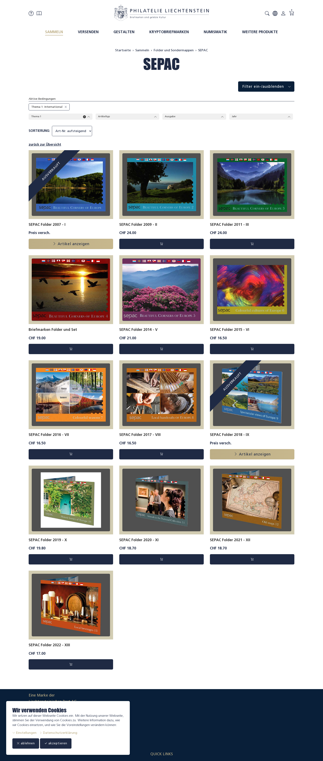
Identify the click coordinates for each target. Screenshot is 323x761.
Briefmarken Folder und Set (53, 330)
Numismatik (215, 32)
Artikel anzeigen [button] (71, 244)
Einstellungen (24, 733)
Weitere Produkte (260, 32)
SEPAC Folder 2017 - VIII (140, 435)
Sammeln (54, 32)
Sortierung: (39, 131)
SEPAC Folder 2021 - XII (230, 540)
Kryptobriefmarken (169, 32)
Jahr (261, 117)
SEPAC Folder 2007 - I (47, 225)
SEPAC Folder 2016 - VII (49, 435)
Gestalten (124, 32)
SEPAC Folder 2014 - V (138, 330)
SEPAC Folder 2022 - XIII (49, 645)
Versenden (88, 32)
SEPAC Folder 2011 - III (229, 225)
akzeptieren (63, 743)
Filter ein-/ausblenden (268, 87)
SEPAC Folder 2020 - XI (139, 540)
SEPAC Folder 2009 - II (138, 225)
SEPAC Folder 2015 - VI (229, 330)
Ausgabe (194, 117)
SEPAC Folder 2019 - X (48, 540)
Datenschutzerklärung (58, 733)
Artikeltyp (127, 117)
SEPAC (161, 64)
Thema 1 (60, 117)
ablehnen (28, 743)
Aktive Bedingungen (42, 99)
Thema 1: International (46, 107)
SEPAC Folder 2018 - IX (229, 435)
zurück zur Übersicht (45, 145)
